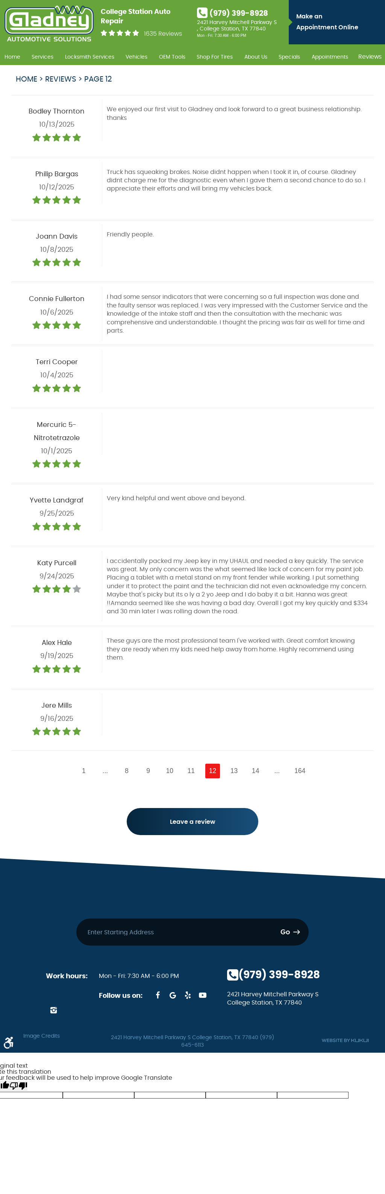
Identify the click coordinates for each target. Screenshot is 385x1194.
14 (255, 771)
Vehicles (136, 57)
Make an (338, 23)
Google (172, 995)
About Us (255, 57)
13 (234, 771)
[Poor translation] (18, 1087)
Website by (345, 1041)
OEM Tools (172, 57)
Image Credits (41, 1037)
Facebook (157, 995)
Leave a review (192, 822)
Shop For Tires (215, 57)
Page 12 (98, 79)
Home (12, 57)
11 (191, 771)
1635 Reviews (163, 33)
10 (169, 771)
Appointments (330, 57)
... (105, 771)
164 (299, 771)
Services (42, 57)
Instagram (53, 1010)
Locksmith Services (89, 57)
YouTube (202, 995)
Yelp (187, 995)
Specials (289, 57)
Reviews (370, 57)
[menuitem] (12, 56)
